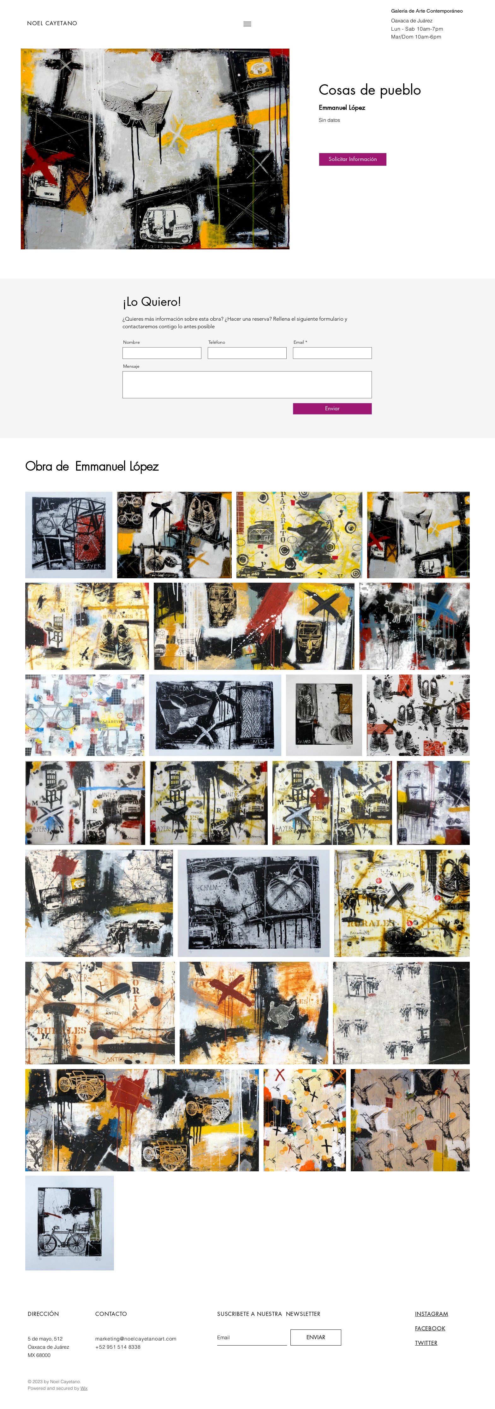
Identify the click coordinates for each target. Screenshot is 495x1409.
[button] (247, 24)
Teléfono (216, 342)
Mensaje (131, 366)
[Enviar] (332, 408)
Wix (84, 1388)
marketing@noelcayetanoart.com (135, 1338)
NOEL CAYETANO (52, 23)
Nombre (131, 342)
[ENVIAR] (315, 1337)
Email (299, 342)
